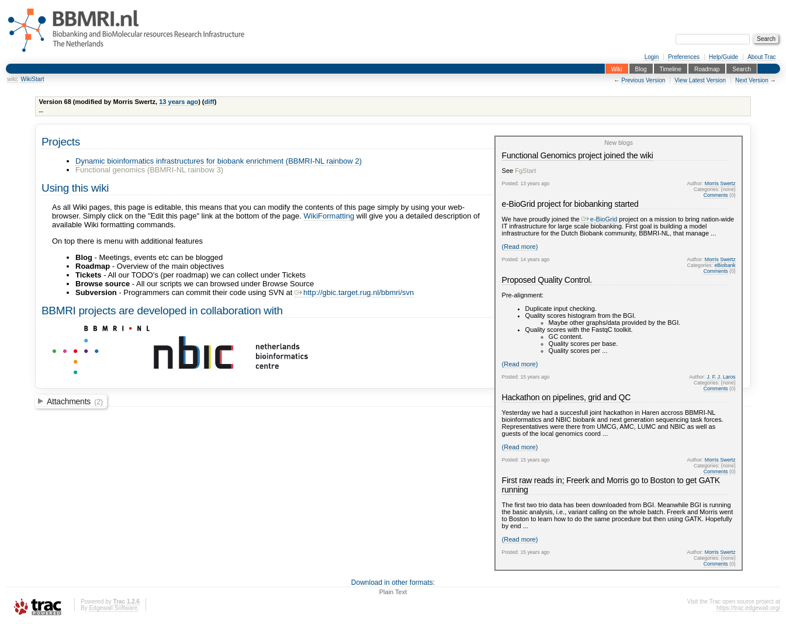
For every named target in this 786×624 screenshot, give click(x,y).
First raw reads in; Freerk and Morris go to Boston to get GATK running (611, 485)
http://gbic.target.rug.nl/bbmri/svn (354, 292)
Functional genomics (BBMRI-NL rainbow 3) (149, 169)
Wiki (616, 68)
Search (741, 68)
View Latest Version (700, 80)
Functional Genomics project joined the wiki (577, 155)
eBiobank (725, 265)
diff (209, 101)
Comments (716, 195)
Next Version (751, 80)
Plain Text (393, 591)
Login (652, 57)
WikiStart (32, 79)
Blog (641, 68)
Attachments (75, 401)
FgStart (525, 170)
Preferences (684, 57)
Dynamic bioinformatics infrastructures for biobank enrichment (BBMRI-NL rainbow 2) (218, 161)
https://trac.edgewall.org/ (748, 608)
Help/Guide (723, 57)
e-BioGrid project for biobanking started (570, 204)
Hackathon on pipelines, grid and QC (566, 397)
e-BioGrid (599, 219)
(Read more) (520, 246)
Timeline (670, 68)
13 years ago (178, 101)
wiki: (12, 79)
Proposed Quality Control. (547, 280)
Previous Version (643, 80)
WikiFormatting (329, 216)
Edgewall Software (113, 608)
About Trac (761, 57)
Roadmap (706, 68)
